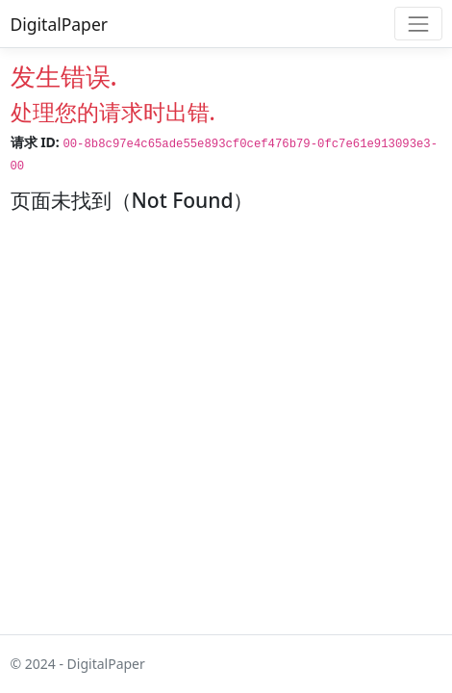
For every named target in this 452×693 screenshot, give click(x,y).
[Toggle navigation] (417, 23)
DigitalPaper (59, 24)
